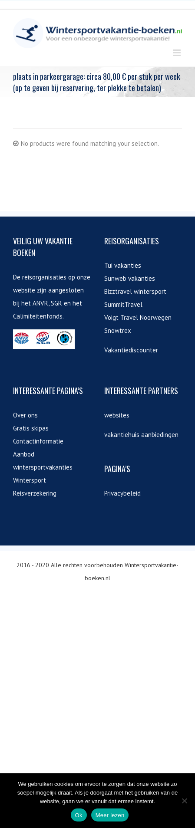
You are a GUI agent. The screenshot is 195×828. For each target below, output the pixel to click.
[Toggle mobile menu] (177, 52)
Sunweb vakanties (129, 278)
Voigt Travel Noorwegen (138, 317)
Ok (79, 815)
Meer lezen (110, 815)
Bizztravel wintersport (135, 291)
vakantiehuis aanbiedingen (141, 434)
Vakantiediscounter (131, 350)
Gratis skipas (31, 428)
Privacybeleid (122, 493)
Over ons (25, 415)
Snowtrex (117, 330)
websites (116, 415)
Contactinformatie (38, 441)
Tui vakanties (122, 265)
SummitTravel (123, 304)
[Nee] (184, 800)
